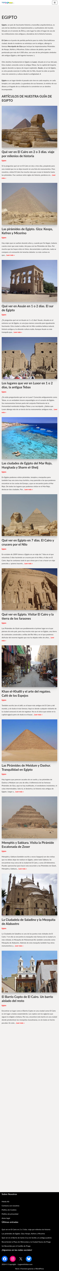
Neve (17, 1269)
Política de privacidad (10, 1214)
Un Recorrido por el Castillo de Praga (16, 1246)
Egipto (4, 160)
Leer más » (10, 255)
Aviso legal (6, 1218)
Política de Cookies (9, 1210)
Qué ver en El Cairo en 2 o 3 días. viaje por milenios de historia (26, 1229)
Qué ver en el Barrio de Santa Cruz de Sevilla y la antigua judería (27, 1238)
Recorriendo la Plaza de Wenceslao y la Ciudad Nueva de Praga (26, 1242)
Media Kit (5, 1201)
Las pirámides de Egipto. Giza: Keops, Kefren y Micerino (23, 1233)
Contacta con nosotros (10, 1206)
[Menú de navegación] (54, 2)
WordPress (39, 1269)
